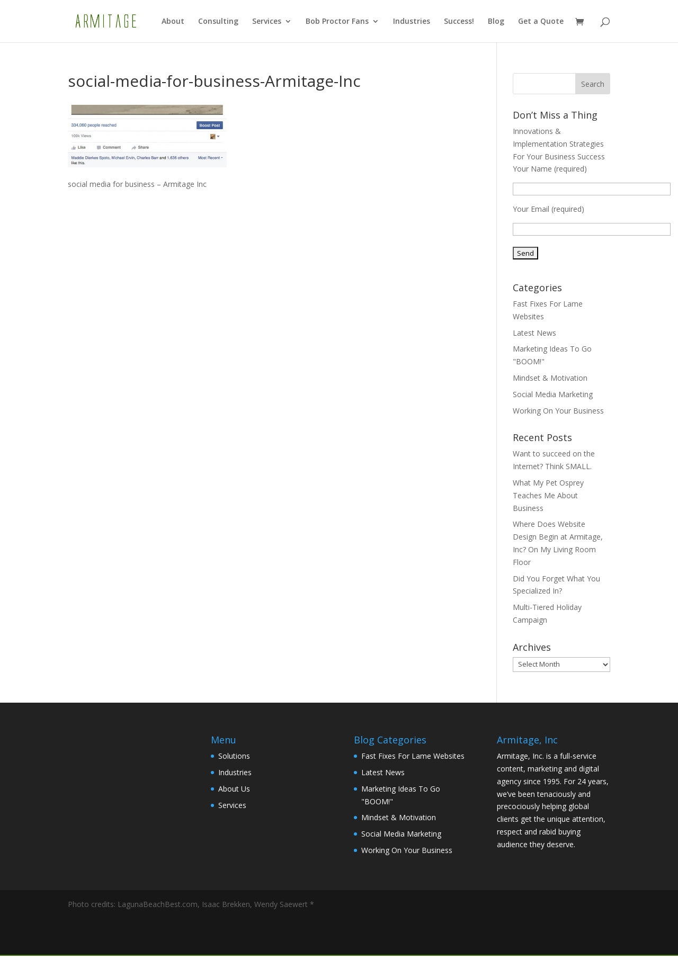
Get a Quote (541, 21)
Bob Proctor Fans (337, 21)
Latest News (534, 333)
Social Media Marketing (553, 394)
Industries (411, 21)
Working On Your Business (558, 411)
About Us (234, 789)
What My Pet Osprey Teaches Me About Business (548, 495)
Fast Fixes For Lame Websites (413, 756)
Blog (496, 21)
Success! (459, 21)
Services (266, 21)
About (173, 21)
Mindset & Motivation (550, 378)
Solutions (234, 756)
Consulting (218, 21)
